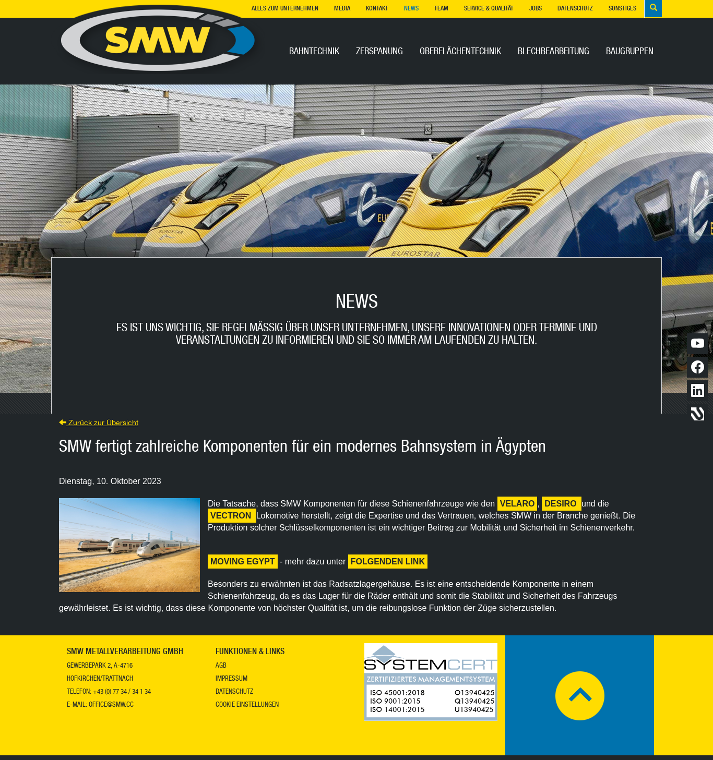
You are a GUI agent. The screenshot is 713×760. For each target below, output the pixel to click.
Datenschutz (575, 9)
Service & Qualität (489, 9)
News (411, 9)
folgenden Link (388, 566)
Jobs (535, 9)
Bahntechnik (314, 52)
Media (342, 9)
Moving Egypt (242, 566)
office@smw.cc (111, 710)
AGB (221, 671)
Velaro (517, 508)
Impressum (231, 684)
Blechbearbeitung (553, 52)
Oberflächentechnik (460, 52)
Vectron (232, 520)
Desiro (561, 508)
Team (441, 9)
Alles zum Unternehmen (285, 9)
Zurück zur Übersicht (98, 428)
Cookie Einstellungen (247, 710)
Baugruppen (629, 52)
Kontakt (377, 9)
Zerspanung (379, 52)
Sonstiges (622, 9)
